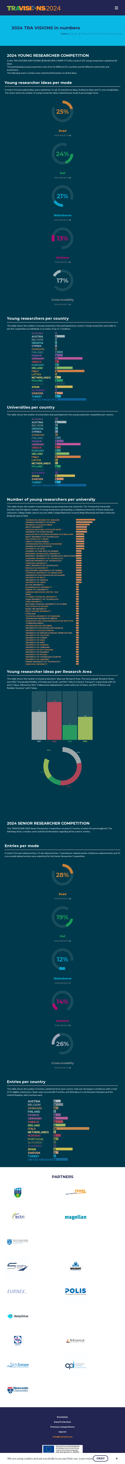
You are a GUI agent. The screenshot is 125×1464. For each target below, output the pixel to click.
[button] (100, 1458)
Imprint (62, 1432)
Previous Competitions (62, 1427)
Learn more (86, 1458)
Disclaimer (62, 1417)
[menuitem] (64, 33)
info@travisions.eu (63, 1437)
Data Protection (62, 1422)
